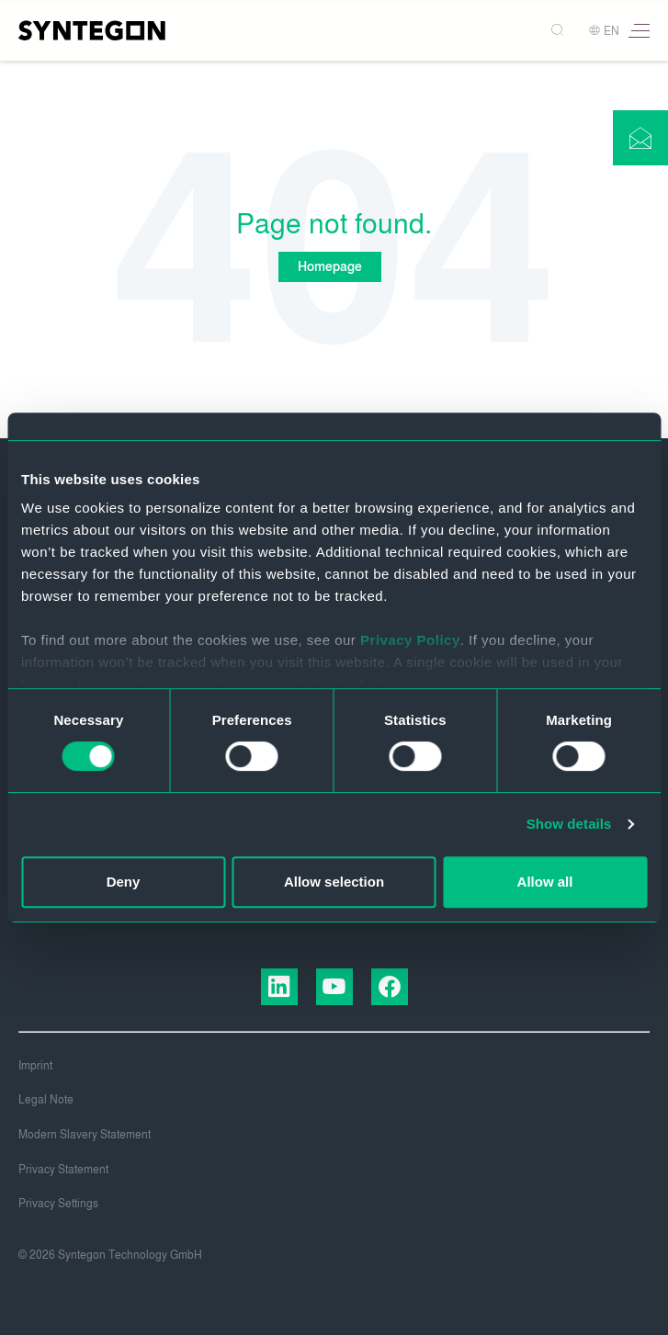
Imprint (35, 1065)
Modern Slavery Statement (84, 1134)
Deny (124, 881)
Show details (569, 824)
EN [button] (603, 31)
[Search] (559, 31)
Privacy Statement (63, 1169)
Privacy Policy (410, 640)
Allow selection (334, 881)
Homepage (330, 267)
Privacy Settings (58, 1203)
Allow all (545, 881)
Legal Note (46, 1099)
